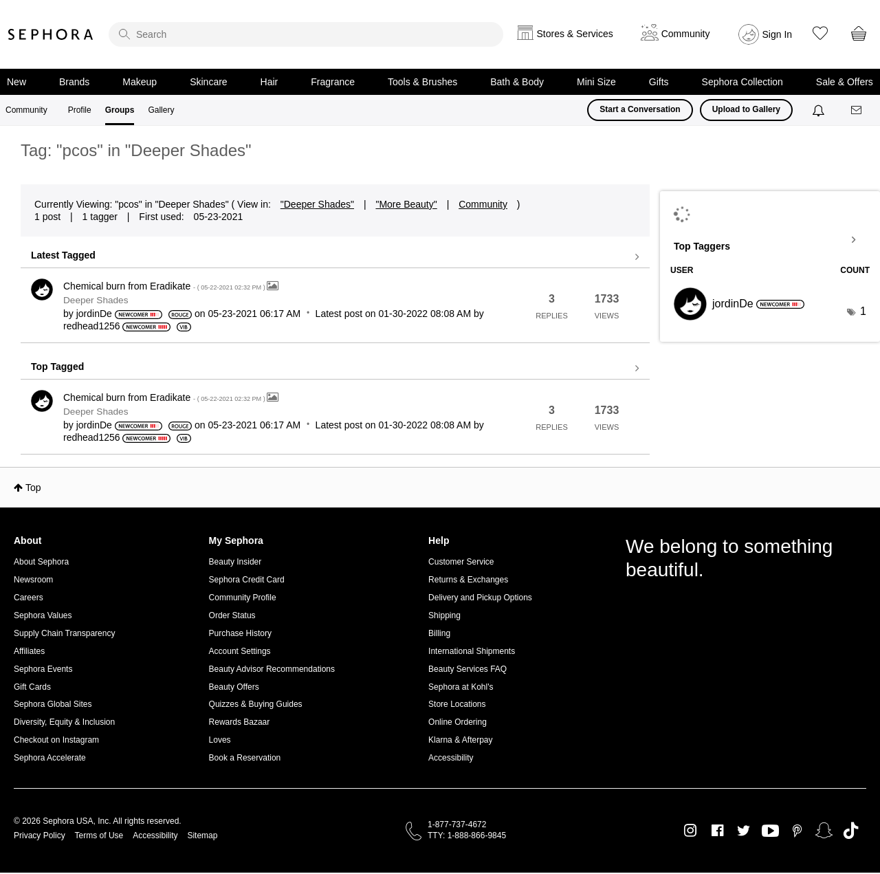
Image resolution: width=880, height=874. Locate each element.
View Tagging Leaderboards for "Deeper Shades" (770, 240)
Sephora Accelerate (50, 758)
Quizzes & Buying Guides (255, 704)
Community (26, 110)
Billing (439, 633)
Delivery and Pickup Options (480, 597)
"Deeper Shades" (317, 204)
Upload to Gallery (746, 109)
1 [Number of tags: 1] (863, 311)
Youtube (770, 831)
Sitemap (202, 835)
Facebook (717, 830)
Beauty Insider (235, 562)
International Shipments (471, 651)
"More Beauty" (406, 204)
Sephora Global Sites (52, 704)
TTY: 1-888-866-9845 (467, 835)
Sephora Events (43, 669)
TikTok (850, 830)
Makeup (139, 81)
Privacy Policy (39, 835)
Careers (28, 597)
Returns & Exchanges (468, 580)
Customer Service (461, 562)
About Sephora (41, 562)
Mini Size (596, 81)
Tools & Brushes (422, 81)
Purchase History (240, 633)
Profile (79, 110)
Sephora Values (43, 615)
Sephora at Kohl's (460, 687)
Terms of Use (99, 835)
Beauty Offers (234, 687)
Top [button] (33, 487)
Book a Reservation (245, 758)
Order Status (232, 615)
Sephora (51, 34)
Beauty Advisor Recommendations (272, 669)
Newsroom (33, 580)
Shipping (444, 615)
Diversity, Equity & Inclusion (64, 722)
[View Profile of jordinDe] (94, 313)
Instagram (690, 830)
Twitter (743, 830)
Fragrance (333, 81)
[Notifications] (820, 110)
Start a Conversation (640, 109)
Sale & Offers (844, 81)
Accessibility (450, 758)
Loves (220, 740)
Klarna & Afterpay (460, 740)
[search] (306, 34)
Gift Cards (32, 687)
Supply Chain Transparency (64, 633)
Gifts (659, 81)
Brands (74, 81)
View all (335, 257)
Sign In (777, 34)
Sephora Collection (742, 81)
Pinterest (797, 830)
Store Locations (456, 704)
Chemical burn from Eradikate (165, 286)
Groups (120, 110)
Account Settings (240, 651)
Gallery (161, 110)
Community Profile (242, 597)
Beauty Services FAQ (467, 669)
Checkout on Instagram (56, 740)
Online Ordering (457, 722)
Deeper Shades (95, 300)
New (16, 81)
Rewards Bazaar (239, 722)
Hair (269, 81)
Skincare (208, 81)
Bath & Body (517, 81)
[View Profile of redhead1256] (91, 325)
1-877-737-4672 (457, 824)
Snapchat (824, 830)
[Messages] (857, 110)
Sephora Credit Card (247, 580)
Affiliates (29, 651)
